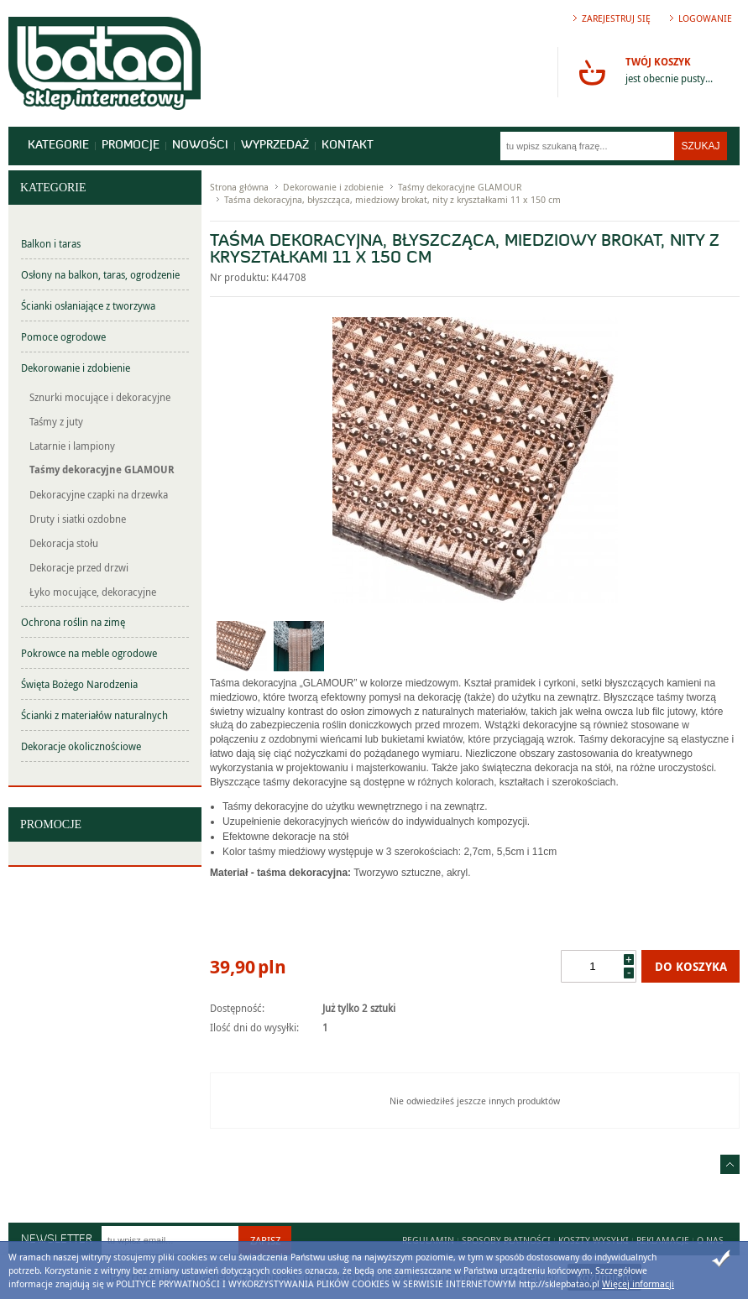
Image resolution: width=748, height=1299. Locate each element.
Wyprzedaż (275, 145)
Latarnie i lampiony (72, 445)
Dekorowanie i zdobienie (75, 367)
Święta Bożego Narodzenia (79, 684)
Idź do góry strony (730, 1164)
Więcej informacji (638, 1283)
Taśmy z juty (56, 421)
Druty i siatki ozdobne (77, 518)
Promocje (131, 145)
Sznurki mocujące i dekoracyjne (99, 397)
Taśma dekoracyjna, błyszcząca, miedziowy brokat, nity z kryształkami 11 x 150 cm (392, 199)
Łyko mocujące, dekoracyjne (92, 591)
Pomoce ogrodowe (63, 336)
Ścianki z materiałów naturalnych (94, 715)
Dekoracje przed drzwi (78, 567)
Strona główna (239, 186)
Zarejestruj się (616, 18)
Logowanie (705, 18)
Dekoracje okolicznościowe (81, 746)
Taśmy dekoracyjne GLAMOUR (102, 469)
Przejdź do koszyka (591, 72)
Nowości (200, 145)
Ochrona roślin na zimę (73, 622)
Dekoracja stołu (63, 543)
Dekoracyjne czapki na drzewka (98, 494)
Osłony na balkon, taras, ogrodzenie (100, 274)
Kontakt (348, 145)
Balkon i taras (51, 243)
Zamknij (721, 1259)
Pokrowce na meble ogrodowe (89, 653)
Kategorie (58, 145)
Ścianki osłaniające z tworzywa (88, 305)
